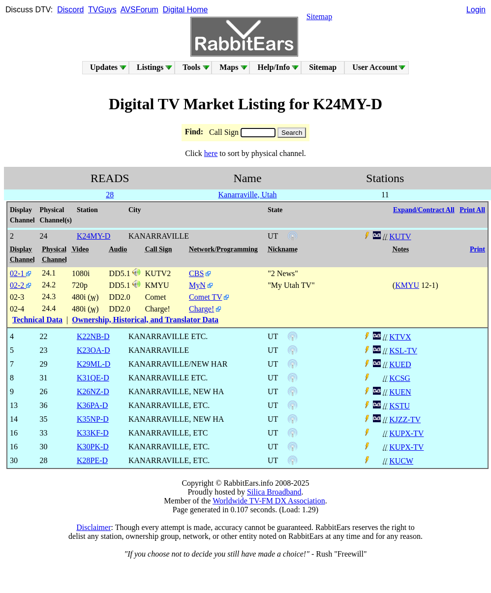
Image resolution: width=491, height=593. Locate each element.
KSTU (399, 406)
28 (110, 194)
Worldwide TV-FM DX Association (269, 501)
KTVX (400, 337)
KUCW (401, 461)
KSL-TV (403, 350)
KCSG (399, 378)
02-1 (20, 273)
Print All (472, 210)
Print (477, 249)
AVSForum (139, 9)
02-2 (20, 285)
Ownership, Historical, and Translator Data (145, 319)
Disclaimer (93, 527)
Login (476, 9)
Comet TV (205, 297)
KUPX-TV (406, 433)
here (211, 153)
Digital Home (185, 9)
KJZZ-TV (405, 419)
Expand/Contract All (424, 210)
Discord (70, 9)
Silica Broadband (274, 492)
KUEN (400, 392)
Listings (150, 67)
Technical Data (37, 319)
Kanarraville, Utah (247, 194)
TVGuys (102, 9)
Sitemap (319, 16)
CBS (196, 273)
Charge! (201, 309)
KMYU (407, 285)
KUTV (400, 236)
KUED (400, 364)
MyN (197, 285)
